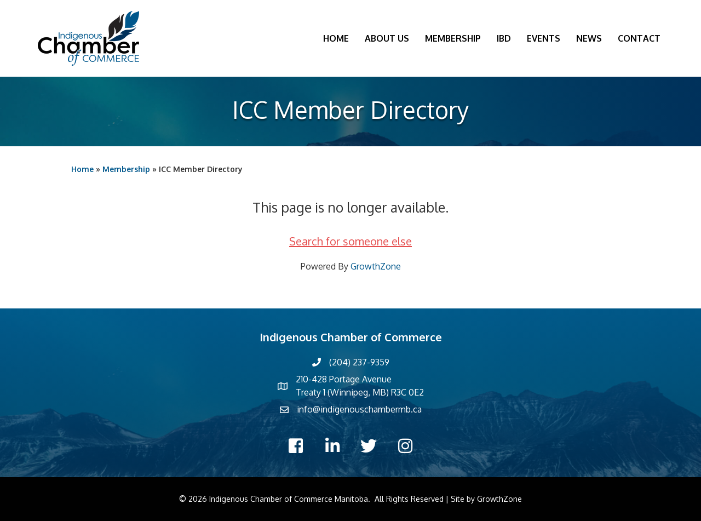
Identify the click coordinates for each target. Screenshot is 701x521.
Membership (453, 38)
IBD (504, 38)
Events (543, 38)
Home (336, 38)
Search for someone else (350, 241)
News (589, 38)
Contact (639, 38)
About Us (387, 38)
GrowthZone (375, 266)
